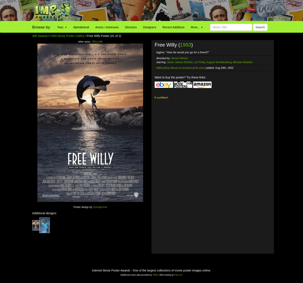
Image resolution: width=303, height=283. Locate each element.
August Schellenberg (218, 62)
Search (260, 27)
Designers (149, 27)
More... (197, 27)
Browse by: (41, 27)
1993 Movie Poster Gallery (67, 36)
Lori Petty (199, 62)
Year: (62, 27)
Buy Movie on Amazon (178, 67)
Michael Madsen (243, 62)
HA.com (199, 67)
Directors (131, 27)
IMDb (159, 67)
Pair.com (178, 275)
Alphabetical (81, 27)
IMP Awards (40, 36)
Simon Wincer (179, 58)
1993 (185, 45)
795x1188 (96, 41)
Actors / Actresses (107, 27)
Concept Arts (100, 207)
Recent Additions (174, 27)
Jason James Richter (179, 62)
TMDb (155, 275)
